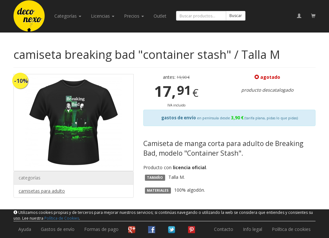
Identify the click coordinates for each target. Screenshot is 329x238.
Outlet (160, 16)
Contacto (223, 229)
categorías (67, 16)
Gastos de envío (58, 229)
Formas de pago (101, 229)
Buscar (235, 15)
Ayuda (24, 229)
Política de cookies (291, 229)
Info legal (252, 229)
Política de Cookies (61, 218)
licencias (102, 16)
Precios (134, 16)
